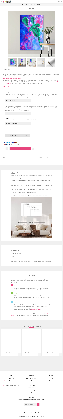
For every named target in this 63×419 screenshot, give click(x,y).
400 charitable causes (36, 309)
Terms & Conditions (31, 387)
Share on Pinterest (49, 157)
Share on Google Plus (51, 157)
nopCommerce (34, 418)
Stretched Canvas (9, 105)
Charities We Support (31, 390)
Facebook (41, 157)
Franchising (31, 380)
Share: (44, 155)
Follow (39, 155)
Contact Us (11, 378)
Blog (31, 392)
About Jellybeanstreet (31, 378)
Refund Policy (31, 385)
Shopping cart (59, 1)
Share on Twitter (46, 157)
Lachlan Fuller (6, 69)
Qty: (4, 148)
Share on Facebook (44, 157)
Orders (51, 378)
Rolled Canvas (8, 92)
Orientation (8, 118)
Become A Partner (31, 383)
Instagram (39, 157)
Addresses (51, 380)
